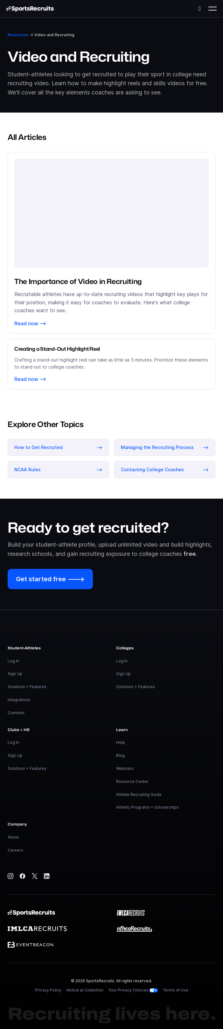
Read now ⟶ (30, 323)
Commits (16, 712)
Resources (18, 34)
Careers (15, 850)
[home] (30, 8)
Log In (13, 661)
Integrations (19, 699)
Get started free (50, 579)
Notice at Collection (84, 990)
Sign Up (15, 673)
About (13, 837)
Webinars (125, 768)
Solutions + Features (27, 686)
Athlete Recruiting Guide (139, 794)
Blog (120, 755)
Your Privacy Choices (133, 990)
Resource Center (132, 781)
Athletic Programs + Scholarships (147, 807)
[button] (212, 8)
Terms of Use (175, 990)
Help (120, 742)
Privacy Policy (48, 990)
